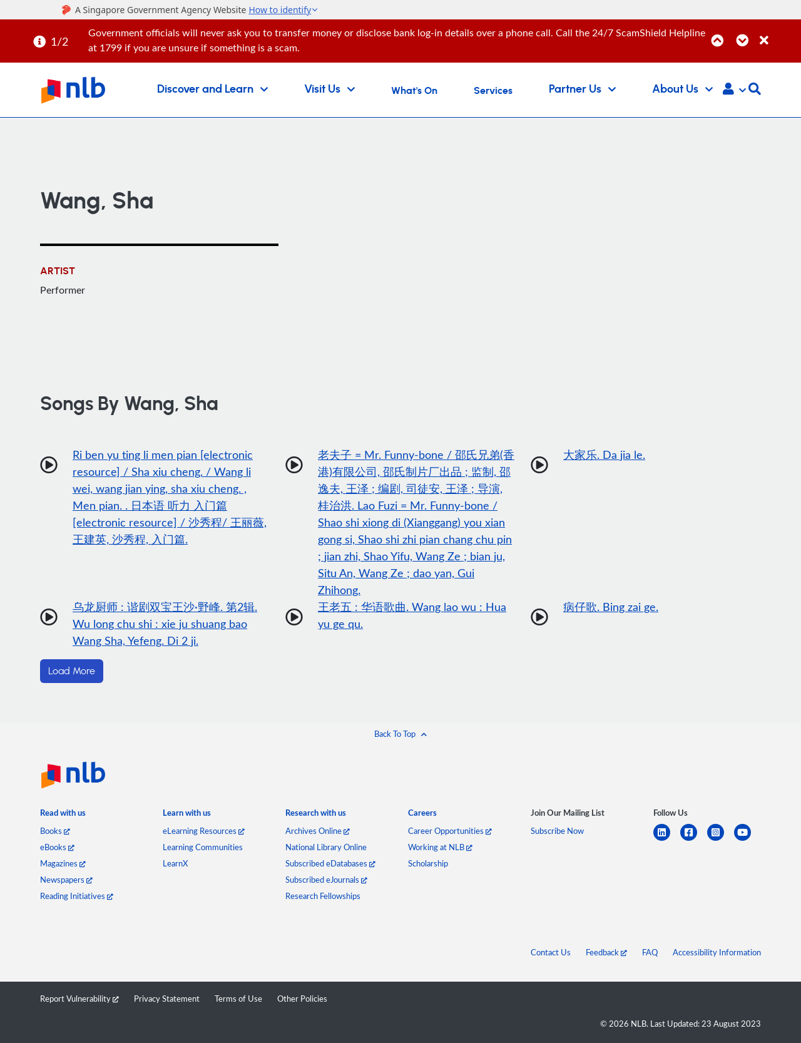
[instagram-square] (720, 840)
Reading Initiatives (76, 896)
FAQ (650, 952)
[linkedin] (666, 840)
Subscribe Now (557, 830)
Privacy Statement (167, 998)
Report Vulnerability (79, 998)
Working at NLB (440, 847)
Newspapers (66, 879)
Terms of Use (238, 998)
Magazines (63, 863)
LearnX (175, 863)
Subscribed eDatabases (330, 863)
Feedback (606, 952)
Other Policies (302, 998)
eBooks (57, 847)
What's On (414, 91)
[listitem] (63, 815)
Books (55, 830)
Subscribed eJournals (326, 879)
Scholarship (428, 863)
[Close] (778, 33)
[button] (734, 90)
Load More (71, 671)
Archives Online (317, 830)
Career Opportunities (450, 830)
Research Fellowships (322, 896)
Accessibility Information (717, 952)
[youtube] (747, 840)
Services (493, 91)
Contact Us (551, 952)
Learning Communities (203, 847)
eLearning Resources (204, 830)
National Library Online (326, 847)
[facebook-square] (693, 840)
